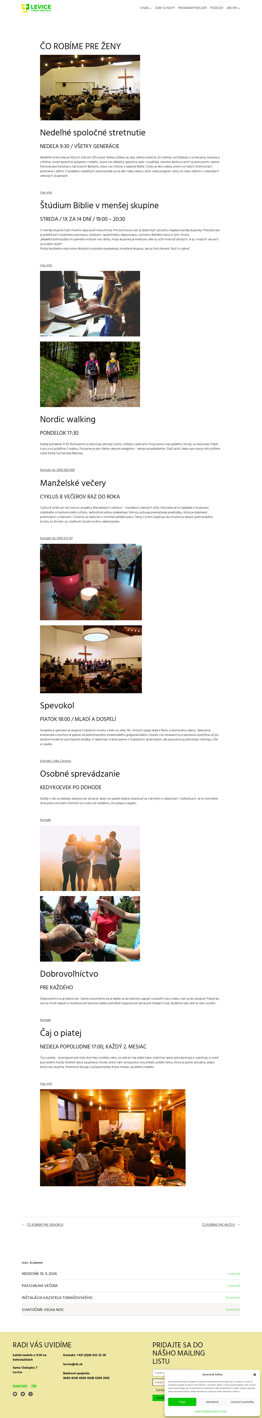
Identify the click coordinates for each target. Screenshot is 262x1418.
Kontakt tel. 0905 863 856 (57, 470)
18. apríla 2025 (233, 1309)
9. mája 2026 (233, 1274)
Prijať (182, 1401)
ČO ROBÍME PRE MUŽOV (218, 1224)
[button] (255, 1374)
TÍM (34, 1386)
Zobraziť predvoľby (242, 1401)
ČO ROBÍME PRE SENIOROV (45, 1224)
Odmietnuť (212, 1401)
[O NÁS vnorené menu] (151, 8)
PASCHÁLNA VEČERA (40, 1285)
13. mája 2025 (233, 1286)
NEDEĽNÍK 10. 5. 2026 (39, 1273)
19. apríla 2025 (233, 1297)
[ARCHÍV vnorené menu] (239, 8)
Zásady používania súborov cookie (211, 1411)
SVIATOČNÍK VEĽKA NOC (43, 1309)
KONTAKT (20, 1386)
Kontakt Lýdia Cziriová (55, 761)
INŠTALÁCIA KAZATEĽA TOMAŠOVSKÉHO (57, 1297)
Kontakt (45, 820)
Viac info (46, 192)
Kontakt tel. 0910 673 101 (56, 538)
